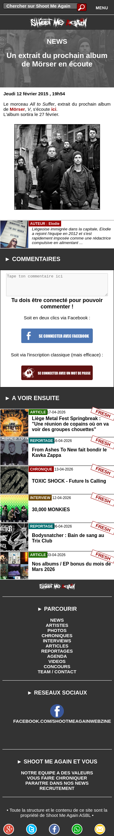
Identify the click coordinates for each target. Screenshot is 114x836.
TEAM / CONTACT (57, 671)
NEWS (57, 620)
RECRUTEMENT (57, 788)
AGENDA (57, 656)
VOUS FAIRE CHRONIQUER (57, 777)
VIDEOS (57, 661)
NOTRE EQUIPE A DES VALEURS (57, 772)
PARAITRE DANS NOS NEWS (56, 783)
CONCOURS (57, 666)
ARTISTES (57, 625)
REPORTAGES (57, 651)
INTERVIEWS (57, 640)
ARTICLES (57, 645)
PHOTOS (57, 630)
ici (53, 109)
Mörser (17, 109)
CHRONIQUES (57, 635)
